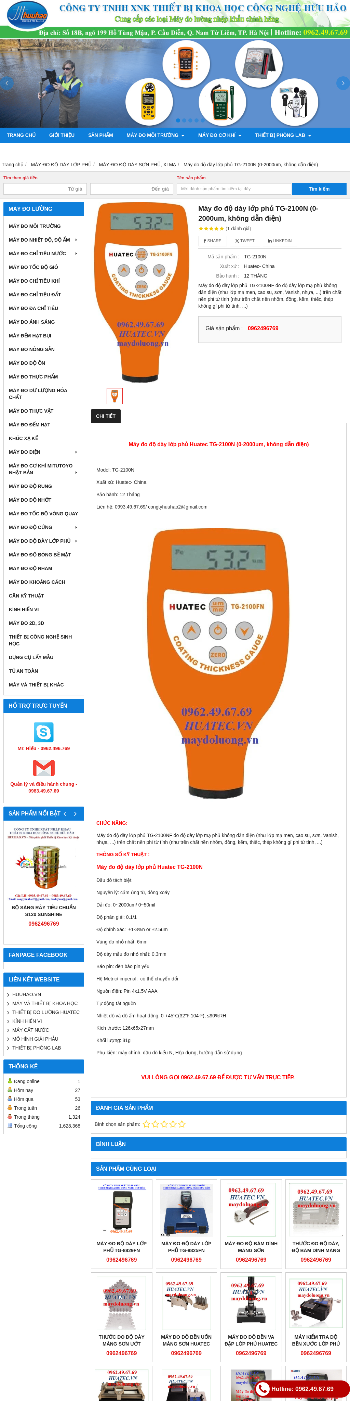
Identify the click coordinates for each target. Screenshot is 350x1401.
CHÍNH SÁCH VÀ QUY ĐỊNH (145, 150)
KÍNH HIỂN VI (24, 609)
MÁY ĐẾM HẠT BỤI (30, 335)
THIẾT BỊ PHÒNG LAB (283, 135)
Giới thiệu (62, 135)
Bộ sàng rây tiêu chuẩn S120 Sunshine (44, 911)
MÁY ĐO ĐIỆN (44, 452)
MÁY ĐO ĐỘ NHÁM (30, 568)
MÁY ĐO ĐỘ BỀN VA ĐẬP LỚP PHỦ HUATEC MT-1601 (251, 1343)
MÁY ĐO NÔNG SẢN (32, 349)
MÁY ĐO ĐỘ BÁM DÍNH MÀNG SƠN (251, 1247)
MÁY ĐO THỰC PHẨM (33, 377)
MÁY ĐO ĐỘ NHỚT (30, 500)
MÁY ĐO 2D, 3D (26, 623)
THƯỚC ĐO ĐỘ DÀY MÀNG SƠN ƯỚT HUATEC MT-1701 (122, 1343)
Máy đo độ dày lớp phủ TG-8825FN (186, 1247)
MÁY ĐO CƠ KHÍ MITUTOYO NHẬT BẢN (44, 469)
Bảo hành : (227, 276)
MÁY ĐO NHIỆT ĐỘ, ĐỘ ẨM (44, 240)
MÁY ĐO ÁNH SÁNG (32, 322)
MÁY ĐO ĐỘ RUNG (30, 486)
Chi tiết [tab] (106, 416)
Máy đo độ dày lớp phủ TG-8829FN (121, 1247)
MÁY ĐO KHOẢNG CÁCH (37, 582)
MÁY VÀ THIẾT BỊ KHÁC (36, 684)
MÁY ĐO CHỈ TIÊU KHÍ (34, 281)
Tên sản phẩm (191, 178)
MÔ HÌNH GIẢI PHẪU (35, 1039)
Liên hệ (202, 150)
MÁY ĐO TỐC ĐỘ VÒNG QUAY (43, 513)
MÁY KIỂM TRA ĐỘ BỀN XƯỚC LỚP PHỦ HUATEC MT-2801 (316, 1343)
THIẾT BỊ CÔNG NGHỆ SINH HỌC (40, 640)
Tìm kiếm (319, 189)
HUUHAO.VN (26, 994)
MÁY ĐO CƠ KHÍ (220, 135)
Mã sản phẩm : (223, 256)
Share (212, 241)
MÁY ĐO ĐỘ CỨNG (44, 527)
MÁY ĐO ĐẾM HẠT (29, 424)
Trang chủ (21, 135)
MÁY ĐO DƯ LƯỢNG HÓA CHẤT (38, 394)
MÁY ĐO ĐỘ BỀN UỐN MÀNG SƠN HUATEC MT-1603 (186, 1343)
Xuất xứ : (230, 266)
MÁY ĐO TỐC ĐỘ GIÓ (33, 267)
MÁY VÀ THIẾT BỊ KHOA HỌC (45, 1003)
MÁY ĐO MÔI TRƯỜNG (156, 135)
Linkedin (280, 241)
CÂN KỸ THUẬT (26, 596)
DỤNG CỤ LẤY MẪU (31, 657)
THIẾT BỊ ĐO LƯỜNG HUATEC (46, 1012)
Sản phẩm (100, 135)
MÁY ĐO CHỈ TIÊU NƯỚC (44, 253)
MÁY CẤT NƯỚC (30, 1030)
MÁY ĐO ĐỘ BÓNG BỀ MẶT (40, 554)
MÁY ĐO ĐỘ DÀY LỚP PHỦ (44, 541)
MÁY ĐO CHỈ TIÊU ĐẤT (35, 294)
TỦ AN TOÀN (23, 671)
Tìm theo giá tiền (20, 178)
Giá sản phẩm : (224, 328)
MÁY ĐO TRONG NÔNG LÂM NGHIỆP (52, 150)
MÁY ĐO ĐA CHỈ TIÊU (33, 308)
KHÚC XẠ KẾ (23, 438)
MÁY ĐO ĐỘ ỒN (27, 363)
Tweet (245, 241)
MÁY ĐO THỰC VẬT (31, 411)
